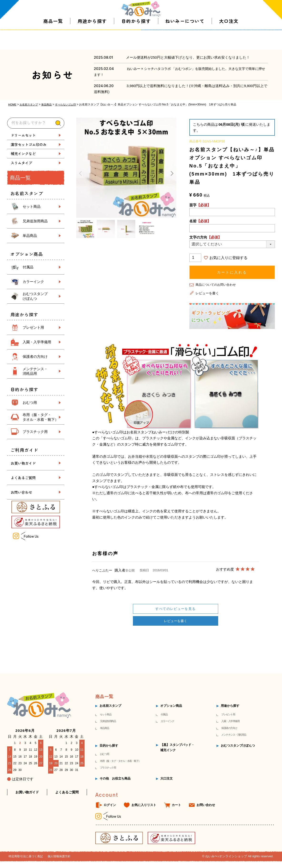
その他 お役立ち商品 (115, 780)
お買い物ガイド (23, 463)
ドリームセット (23, 135)
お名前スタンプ (30, 104)
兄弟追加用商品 (35, 221)
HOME (12, 104)
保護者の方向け (35, 356)
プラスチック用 (35, 432)
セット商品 (31, 206)
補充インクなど (23, 153)
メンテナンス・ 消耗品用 (35, 371)
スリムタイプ (21, 162)
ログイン (110, 807)
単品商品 (49, 104)
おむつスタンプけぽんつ (238, 747)
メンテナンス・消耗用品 (233, 736)
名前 (200, 221)
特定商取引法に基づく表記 (27, 858)
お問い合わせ (21, 492)
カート (176, 807)
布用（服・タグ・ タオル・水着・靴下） (40, 417)
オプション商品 (171, 707)
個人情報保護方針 (62, 858)
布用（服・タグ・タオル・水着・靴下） (120, 762)
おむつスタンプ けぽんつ (35, 296)
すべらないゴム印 (69, 104)
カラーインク (33, 282)
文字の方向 (205, 237)
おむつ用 (30, 402)
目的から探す (136, 40)
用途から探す (92, 40)
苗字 (200, 205)
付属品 (28, 267)
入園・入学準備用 (37, 342)
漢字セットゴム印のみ (28, 144)
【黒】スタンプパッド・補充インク (177, 749)
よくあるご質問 (23, 477)
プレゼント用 (33, 327)
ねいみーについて (184, 40)
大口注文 (229, 40)
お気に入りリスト (143, 807)
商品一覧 (53, 40)
